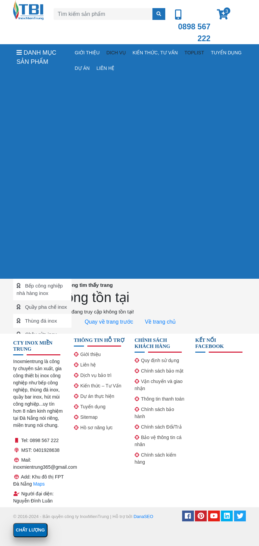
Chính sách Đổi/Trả (161, 427)
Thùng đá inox (40, 321)
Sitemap (88, 417)
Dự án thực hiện (97, 396)
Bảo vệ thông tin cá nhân (158, 441)
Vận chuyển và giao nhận (158, 385)
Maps (39, 484)
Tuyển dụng (226, 52)
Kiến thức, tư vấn (155, 52)
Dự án (82, 68)
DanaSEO (143, 516)
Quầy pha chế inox (45, 307)
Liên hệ (105, 68)
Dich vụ (115, 52)
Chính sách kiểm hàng (155, 458)
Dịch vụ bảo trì (96, 375)
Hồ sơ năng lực (96, 427)
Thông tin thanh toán (162, 399)
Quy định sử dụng (160, 360)
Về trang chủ (159, 322)
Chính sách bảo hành (154, 413)
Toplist (194, 52)
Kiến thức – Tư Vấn (100, 385)
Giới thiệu (87, 52)
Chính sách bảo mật (162, 371)
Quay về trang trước (108, 322)
